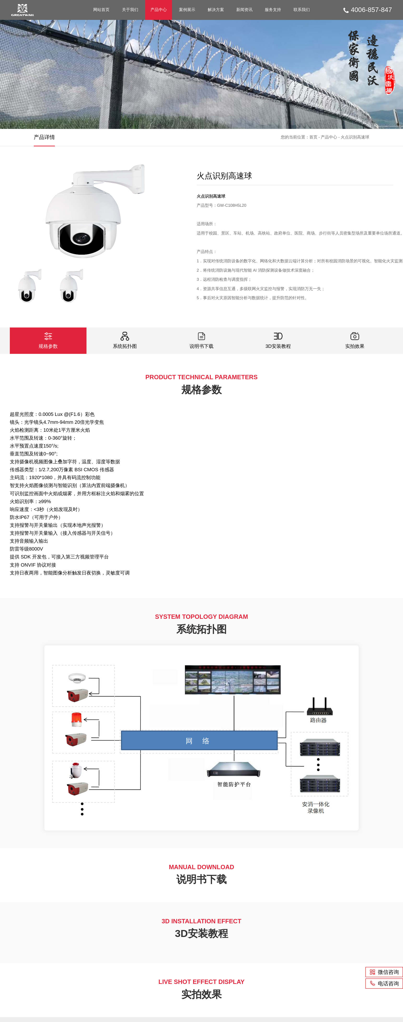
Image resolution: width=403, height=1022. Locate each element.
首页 (313, 137)
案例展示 (187, 9)
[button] (167, 211)
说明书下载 (201, 340)
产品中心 (158, 9)
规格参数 (48, 340)
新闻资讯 (244, 9)
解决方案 (216, 9)
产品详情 (44, 137)
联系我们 (302, 9)
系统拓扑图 (125, 340)
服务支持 (273, 9)
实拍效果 (354, 340)
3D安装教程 (278, 340)
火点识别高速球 (355, 137)
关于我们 (130, 9)
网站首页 (101, 9)
